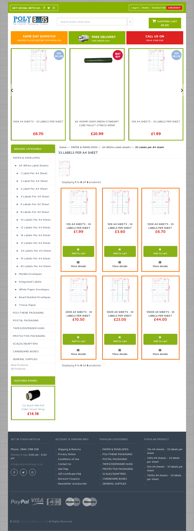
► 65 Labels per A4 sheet (32, 266)
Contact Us (64, 463)
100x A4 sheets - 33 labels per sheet (160, 225)
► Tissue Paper (24, 304)
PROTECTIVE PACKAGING (29, 335)
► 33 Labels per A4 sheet (31, 258)
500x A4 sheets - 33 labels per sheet (120, 313)
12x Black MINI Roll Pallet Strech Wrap (33, 407)
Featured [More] (25, 380)
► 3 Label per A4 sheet (30, 188)
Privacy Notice (67, 454)
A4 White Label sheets (116, 147)
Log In (135, 7)
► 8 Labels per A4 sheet (31, 211)
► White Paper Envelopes (31, 289)
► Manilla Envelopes (27, 273)
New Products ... (21, 364)
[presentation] (12, 90)
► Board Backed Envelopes (32, 297)
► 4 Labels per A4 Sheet (31, 196)
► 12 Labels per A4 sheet (31, 227)
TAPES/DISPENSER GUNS (29, 328)
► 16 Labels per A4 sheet (31, 235)
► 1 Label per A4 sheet (30, 173)
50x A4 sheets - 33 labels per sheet (120, 225)
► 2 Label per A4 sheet (30, 180)
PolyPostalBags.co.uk (33, 521)
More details (78, 266)
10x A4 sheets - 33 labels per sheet (78, 225)
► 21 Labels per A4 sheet (31, 242)
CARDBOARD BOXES (26, 351)
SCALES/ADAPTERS (25, 343)
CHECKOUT (174, 7)
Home (145, 7)
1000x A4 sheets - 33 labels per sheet (160, 313)
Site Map (63, 468)
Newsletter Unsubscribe (72, 483)
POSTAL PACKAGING (25, 320)
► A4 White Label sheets (30, 165)
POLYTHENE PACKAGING (28, 312)
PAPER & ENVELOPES (26, 157)
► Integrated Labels (27, 281)
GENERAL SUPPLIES (25, 359)
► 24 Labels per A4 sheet (32, 250)
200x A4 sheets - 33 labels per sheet (78, 313)
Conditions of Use (68, 459)
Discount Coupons (69, 478)
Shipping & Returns (69, 449)
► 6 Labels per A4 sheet (31, 204)
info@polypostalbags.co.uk (27, 464)
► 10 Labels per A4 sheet (32, 219)
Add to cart (78, 253)
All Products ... (19, 368)
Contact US (158, 7)
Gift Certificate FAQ (69, 473)
